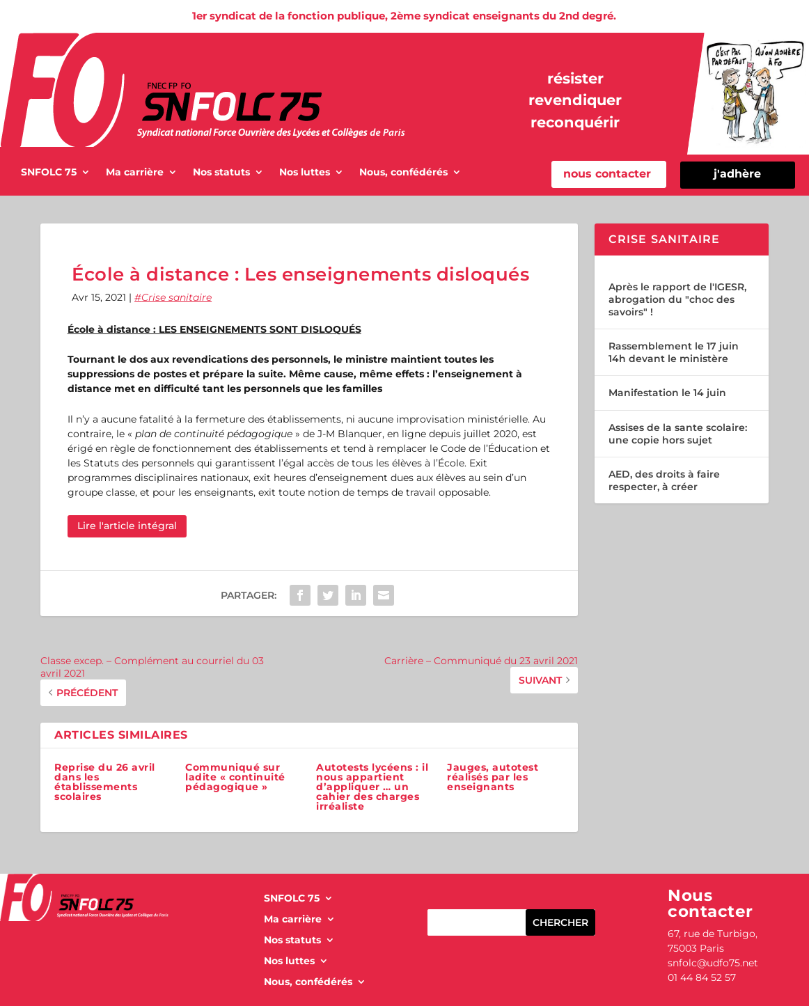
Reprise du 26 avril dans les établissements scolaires (104, 782)
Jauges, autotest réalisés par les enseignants (492, 777)
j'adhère (737, 173)
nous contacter (607, 173)
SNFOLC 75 (49, 172)
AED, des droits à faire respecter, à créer (664, 480)
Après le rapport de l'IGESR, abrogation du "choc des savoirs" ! (677, 299)
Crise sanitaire (176, 297)
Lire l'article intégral (127, 525)
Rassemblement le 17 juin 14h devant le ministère (673, 352)
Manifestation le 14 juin (667, 392)
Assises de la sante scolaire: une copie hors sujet (677, 433)
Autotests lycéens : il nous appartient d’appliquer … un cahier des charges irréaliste (372, 786)
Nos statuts (221, 172)
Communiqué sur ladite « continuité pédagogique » (235, 777)
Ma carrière (135, 172)
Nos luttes (304, 172)
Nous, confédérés (403, 172)
